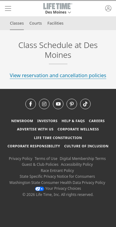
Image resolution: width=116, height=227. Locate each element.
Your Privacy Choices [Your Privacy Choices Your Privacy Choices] (58, 188)
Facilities (55, 23)
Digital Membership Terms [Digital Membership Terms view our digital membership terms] (83, 158)
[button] (57, 8)
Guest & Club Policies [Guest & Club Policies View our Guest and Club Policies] (40, 164)
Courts (35, 23)
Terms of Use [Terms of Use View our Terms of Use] (46, 158)
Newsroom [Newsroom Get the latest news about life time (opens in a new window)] (22, 120)
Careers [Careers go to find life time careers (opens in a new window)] (97, 120)
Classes (17, 23)
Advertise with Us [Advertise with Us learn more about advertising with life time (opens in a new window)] (35, 129)
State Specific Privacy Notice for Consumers (57, 176)
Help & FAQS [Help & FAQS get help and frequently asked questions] (73, 120)
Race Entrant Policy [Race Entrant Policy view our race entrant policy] (57, 170)
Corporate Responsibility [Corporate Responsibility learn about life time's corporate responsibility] (33, 146)
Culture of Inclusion (86, 146)
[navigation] (8, 9)
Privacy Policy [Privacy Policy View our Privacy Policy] (20, 158)
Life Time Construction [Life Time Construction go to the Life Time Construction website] (58, 137)
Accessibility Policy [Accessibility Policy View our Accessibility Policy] (77, 164)
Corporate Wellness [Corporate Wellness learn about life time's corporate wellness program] (78, 129)
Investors (47, 120)
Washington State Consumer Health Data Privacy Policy (57, 182)
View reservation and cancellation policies (58, 75)
